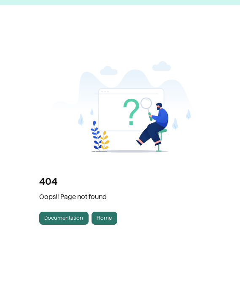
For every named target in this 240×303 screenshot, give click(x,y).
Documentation (63, 218)
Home (104, 218)
